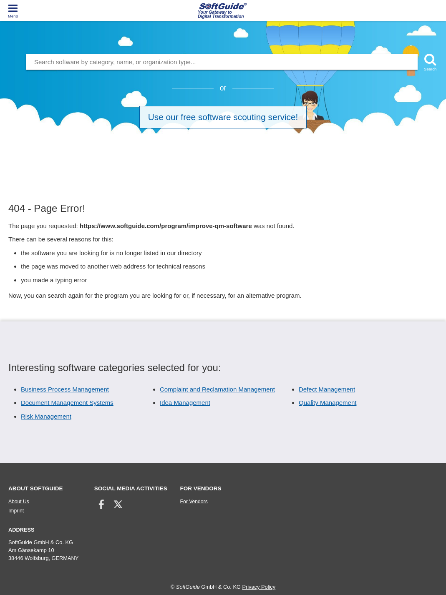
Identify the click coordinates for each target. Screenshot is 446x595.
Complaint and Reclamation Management (217, 389)
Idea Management (185, 402)
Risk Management (46, 416)
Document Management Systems (67, 402)
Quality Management (327, 402)
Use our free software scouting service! (223, 117)
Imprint (16, 511)
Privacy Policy (258, 587)
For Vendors (194, 502)
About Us (18, 502)
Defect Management (327, 389)
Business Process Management (65, 389)
